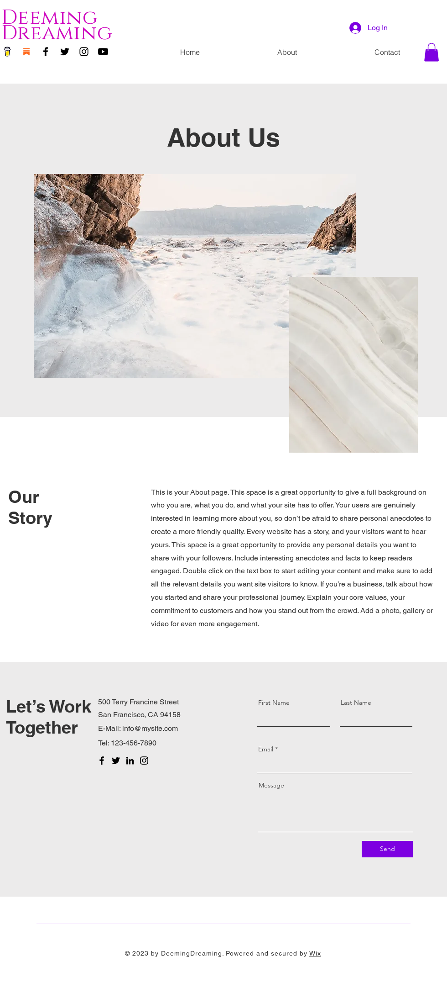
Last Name (356, 702)
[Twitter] (65, 52)
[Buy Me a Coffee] (7, 52)
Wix (315, 953)
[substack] (26, 52)
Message (271, 785)
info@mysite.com (150, 728)
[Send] (387, 849)
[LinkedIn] (130, 760)
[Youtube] (103, 52)
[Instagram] (84, 52)
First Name (274, 702)
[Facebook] (46, 52)
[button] (431, 52)
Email (265, 749)
